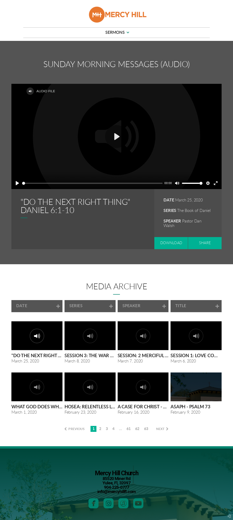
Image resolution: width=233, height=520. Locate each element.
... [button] (120, 429)
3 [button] (107, 429)
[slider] (92, 183)
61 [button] (129, 429)
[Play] (17, 183)
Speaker (172, 221)
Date (168, 200)
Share (205, 243)
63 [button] (146, 429)
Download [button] (171, 243)
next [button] (160, 429)
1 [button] (94, 429)
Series (169, 211)
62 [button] (137, 429)
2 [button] (100, 429)
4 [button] (113, 429)
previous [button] (76, 429)
